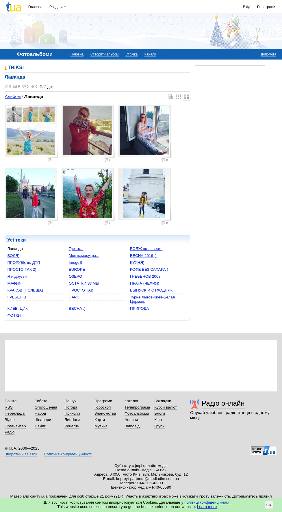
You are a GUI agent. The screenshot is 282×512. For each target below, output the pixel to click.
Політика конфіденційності (68, 454)
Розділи (56, 7)
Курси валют (165, 407)
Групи (159, 426)
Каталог (132, 401)
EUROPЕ (77, 269)
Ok (268, 505)
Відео (10, 420)
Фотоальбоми (137, 413)
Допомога (268, 54)
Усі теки (16, 240)
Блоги (159, 413)
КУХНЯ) (137, 262)
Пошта (10, 401)
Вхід (247, 7)
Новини (131, 420)
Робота (41, 401)
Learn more (207, 506)
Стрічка (131, 54)
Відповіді (133, 426)
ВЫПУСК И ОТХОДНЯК (151, 290)
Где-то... (76, 248)
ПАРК (74, 297)
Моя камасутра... (84, 255)
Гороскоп (102, 407)
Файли (41, 426)
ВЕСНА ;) (77, 308)
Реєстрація (266, 7)
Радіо (9, 432)
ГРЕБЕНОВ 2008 (145, 276)
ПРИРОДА (139, 308)
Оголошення (46, 407)
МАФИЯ (14, 283)
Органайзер (15, 426)
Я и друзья (17, 276)
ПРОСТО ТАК (81, 290)
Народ (40, 413)
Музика (100, 426)
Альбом (13, 96)
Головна (35, 7)
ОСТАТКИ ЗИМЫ (84, 283)
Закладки (162, 401)
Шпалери (43, 420)
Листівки (72, 420)
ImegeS (75, 262)
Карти (99, 420)
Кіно (158, 420)
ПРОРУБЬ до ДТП (23, 262)
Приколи (72, 413)
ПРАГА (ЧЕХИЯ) (144, 283)
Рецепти (71, 426)
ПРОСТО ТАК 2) (21, 269)
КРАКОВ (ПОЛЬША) (25, 290)
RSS (9, 407)
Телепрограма (137, 407)
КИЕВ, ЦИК (17, 308)
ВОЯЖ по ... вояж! (146, 248)
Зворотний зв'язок (21, 454)
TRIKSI (16, 67)
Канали (150, 54)
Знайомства (105, 413)
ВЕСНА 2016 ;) (143, 255)
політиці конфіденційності (207, 502)
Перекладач (15, 413)
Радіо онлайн (223, 403)
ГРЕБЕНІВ (16, 297)
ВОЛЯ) (13, 255)
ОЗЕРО (75, 276)
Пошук (70, 401)
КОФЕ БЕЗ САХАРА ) (149, 269)
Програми (103, 401)
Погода (70, 407)
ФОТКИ (14, 315)
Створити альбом (104, 54)
